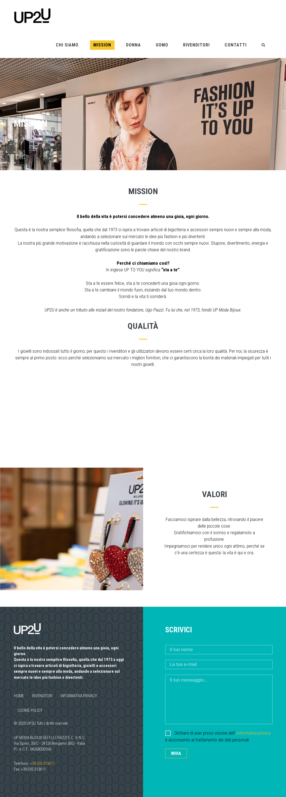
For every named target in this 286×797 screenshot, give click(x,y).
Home (19, 695)
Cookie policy (29, 710)
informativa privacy (253, 732)
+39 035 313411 (42, 762)
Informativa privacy (79, 695)
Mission (102, 44)
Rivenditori (196, 44)
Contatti (236, 44)
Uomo (162, 44)
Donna (133, 44)
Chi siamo (67, 44)
